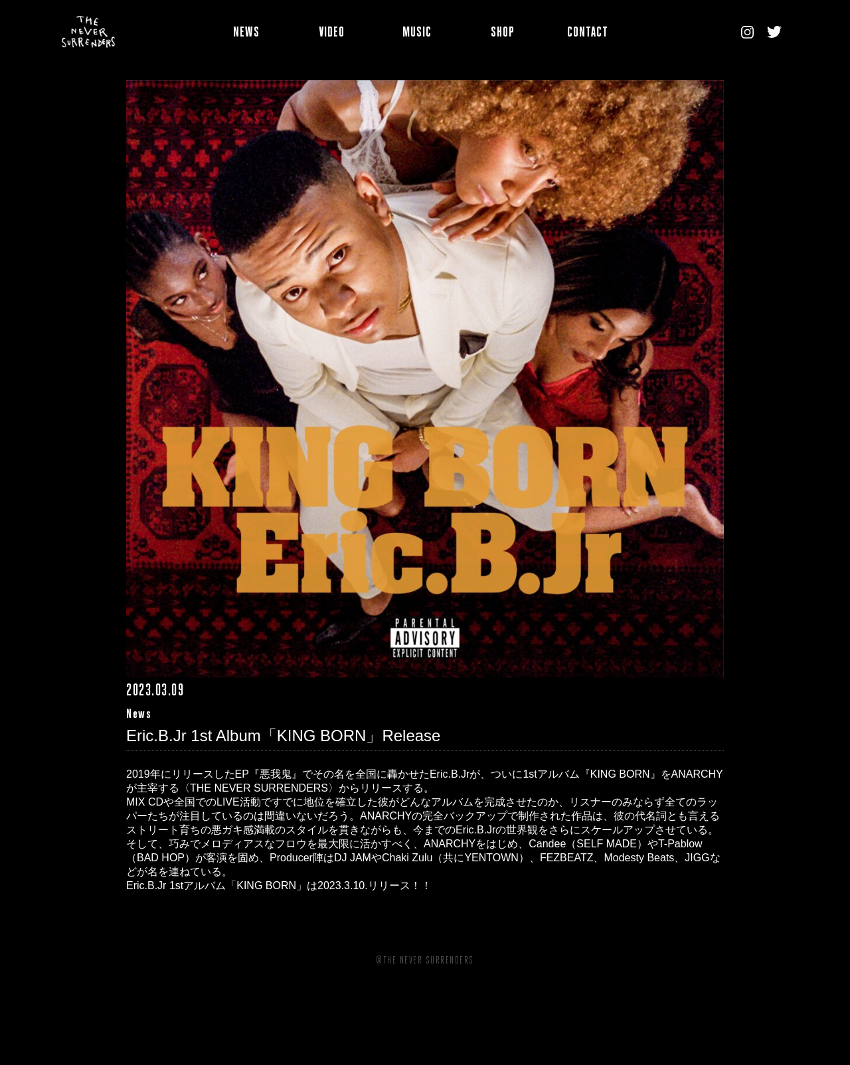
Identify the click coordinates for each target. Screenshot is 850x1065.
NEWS (246, 33)
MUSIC (417, 33)
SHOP (503, 33)
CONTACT (587, 33)
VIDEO (332, 33)
